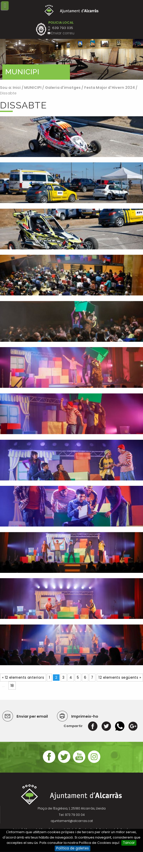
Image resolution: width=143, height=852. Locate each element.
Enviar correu (62, 33)
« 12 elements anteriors (23, 677)
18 (12, 685)
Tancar (129, 842)
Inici (17, 87)
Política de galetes (72, 848)
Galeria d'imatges (63, 87)
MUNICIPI (32, 87)
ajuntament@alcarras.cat (72, 821)
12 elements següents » (119, 677)
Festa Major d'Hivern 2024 (109, 87)
